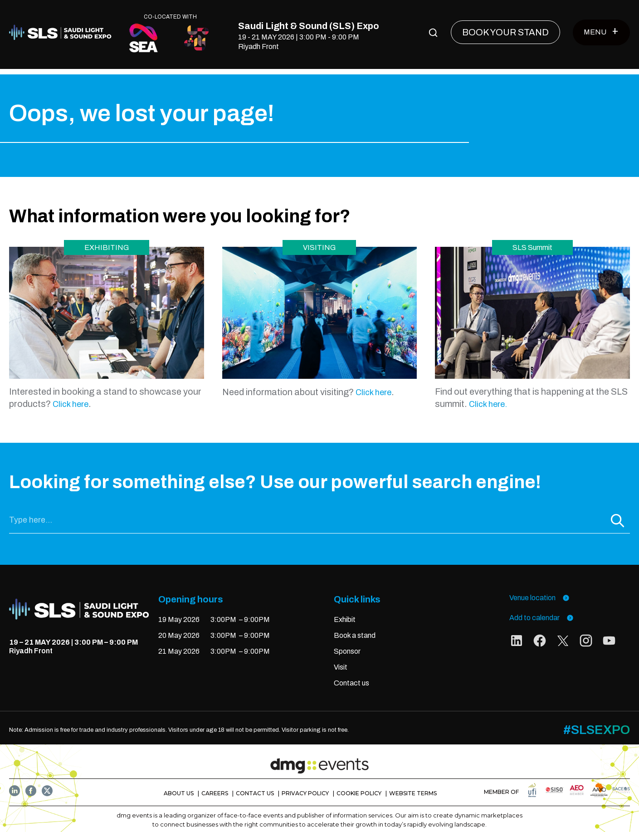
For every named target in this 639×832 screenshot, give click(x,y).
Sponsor (347, 646)
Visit (340, 662)
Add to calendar (541, 612)
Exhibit (345, 614)
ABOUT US (179, 787)
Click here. (488, 398)
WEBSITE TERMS (413, 787)
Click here (70, 398)
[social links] (516, 637)
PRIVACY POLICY (305, 787)
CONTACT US (255, 787)
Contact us (351, 677)
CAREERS (214, 787)
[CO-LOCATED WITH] (144, 38)
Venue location (539, 592)
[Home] (62, 32)
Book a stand (355, 630)
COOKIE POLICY (359, 787)
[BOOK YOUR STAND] (505, 32)
